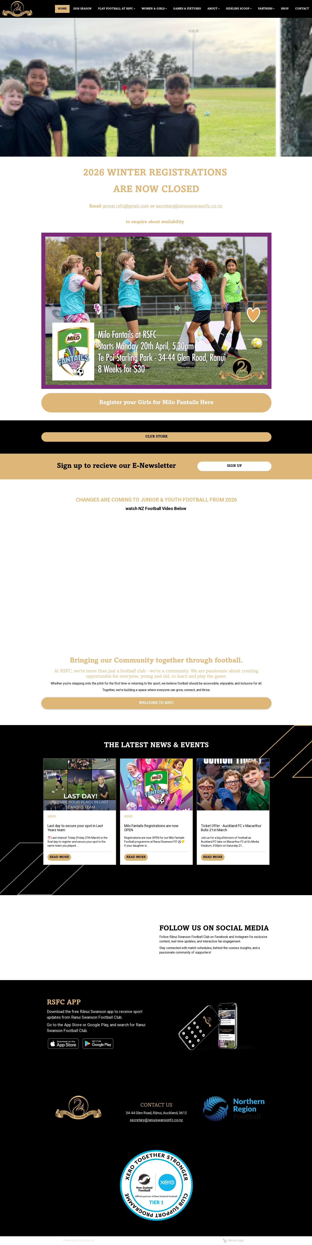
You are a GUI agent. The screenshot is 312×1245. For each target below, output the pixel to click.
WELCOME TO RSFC (156, 703)
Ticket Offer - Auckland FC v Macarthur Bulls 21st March (231, 828)
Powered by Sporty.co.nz (78, 1240)
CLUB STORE (156, 437)
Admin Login (233, 1240)
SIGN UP (234, 466)
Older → (156, 872)
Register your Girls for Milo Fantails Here (156, 403)
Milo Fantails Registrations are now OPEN (151, 828)
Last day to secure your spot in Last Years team (75, 828)
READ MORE (59, 857)
